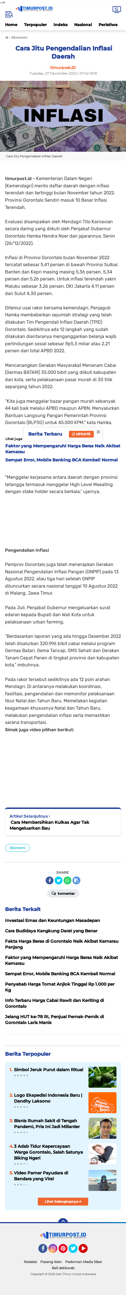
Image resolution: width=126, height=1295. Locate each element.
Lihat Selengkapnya (63, 1201)
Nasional (83, 24)
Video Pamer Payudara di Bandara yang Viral (41, 1175)
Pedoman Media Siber (83, 1262)
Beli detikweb (63, 1268)
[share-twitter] (58, 880)
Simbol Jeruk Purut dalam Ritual (48, 1069)
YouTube (87, 1251)
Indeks (60, 24)
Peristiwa (108, 24)
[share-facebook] (49, 880)
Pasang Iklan (51, 1262)
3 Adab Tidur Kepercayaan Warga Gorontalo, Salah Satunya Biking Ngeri (48, 1152)
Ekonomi (17, 848)
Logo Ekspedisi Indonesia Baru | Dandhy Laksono (48, 1098)
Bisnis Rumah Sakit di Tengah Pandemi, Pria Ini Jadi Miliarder (47, 1123)
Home (11, 24)
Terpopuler (35, 24)
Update (81, 434)
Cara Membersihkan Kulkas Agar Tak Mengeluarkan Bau (49, 825)
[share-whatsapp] (67, 880)
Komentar (63, 893)
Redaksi (30, 1262)
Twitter (76, 1251)
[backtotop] (63, 1223)
